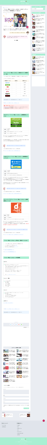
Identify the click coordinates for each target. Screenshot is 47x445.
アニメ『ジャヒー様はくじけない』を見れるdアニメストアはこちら (13, 234)
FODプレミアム (19, 428)
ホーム (19, 3)
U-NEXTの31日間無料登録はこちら (9, 249)
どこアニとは (22, 3)
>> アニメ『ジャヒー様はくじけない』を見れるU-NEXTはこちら (12, 193)
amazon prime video (20, 433)
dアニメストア (16, 246)
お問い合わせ (27, 3)
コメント (4, 389)
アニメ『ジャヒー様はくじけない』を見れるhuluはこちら (12, 150)
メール (4, 398)
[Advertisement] (16, 64)
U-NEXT (16, 245)
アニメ (28, 327)
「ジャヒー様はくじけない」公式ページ (11, 274)
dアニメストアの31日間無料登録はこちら (10, 251)
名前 (4, 395)
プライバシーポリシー (23, 443)
